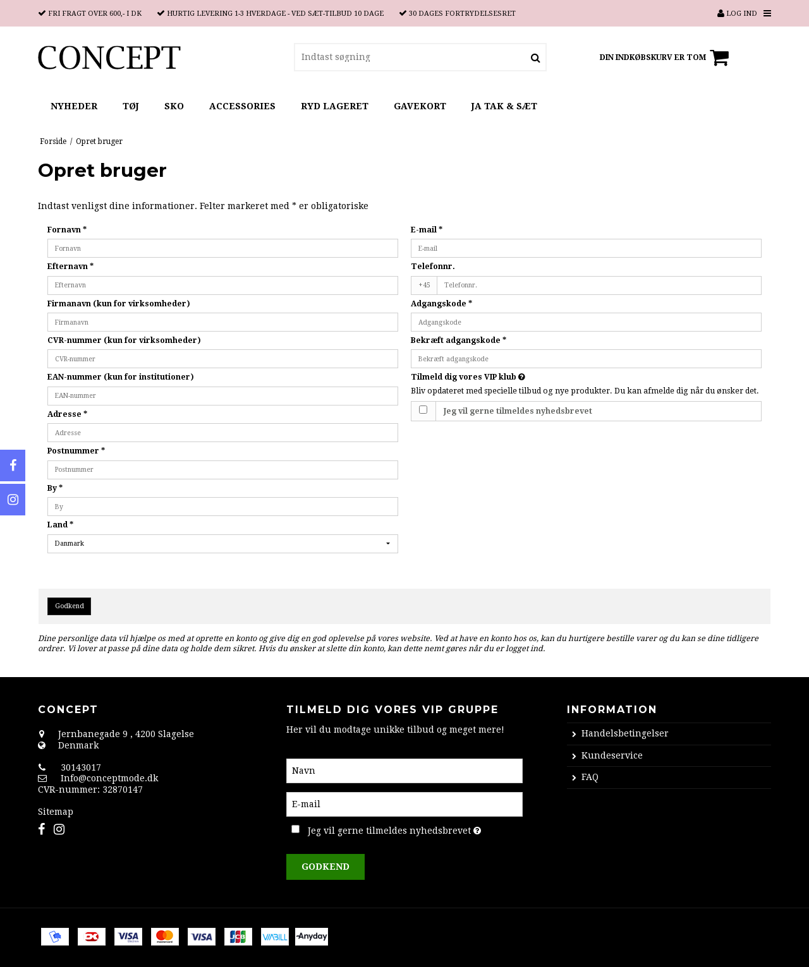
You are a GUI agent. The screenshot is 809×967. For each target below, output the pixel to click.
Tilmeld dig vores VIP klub (512, 377)
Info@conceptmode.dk (109, 778)
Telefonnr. (433, 266)
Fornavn (67, 229)
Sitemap (55, 812)
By (55, 488)
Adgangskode (441, 303)
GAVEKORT (420, 106)
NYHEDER (74, 106)
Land (60, 524)
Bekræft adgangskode (458, 340)
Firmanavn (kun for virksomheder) (118, 303)
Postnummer (76, 451)
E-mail (426, 229)
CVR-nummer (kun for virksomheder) (124, 340)
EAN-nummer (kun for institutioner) (120, 377)
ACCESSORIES (242, 106)
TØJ (131, 106)
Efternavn (70, 266)
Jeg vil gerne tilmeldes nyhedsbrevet (518, 411)
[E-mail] (404, 803)
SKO (174, 106)
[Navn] (404, 770)
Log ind (737, 13)
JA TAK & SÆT (504, 106)
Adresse (67, 414)
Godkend (69, 606)
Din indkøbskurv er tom (666, 57)
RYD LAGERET (334, 106)
